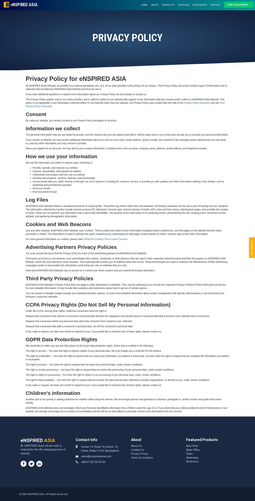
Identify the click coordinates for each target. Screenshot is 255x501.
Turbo (189, 453)
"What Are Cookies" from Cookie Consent (105, 239)
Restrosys (192, 461)
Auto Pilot (192, 446)
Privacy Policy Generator (197, 102)
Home (144, 5)
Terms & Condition (142, 457)
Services (183, 5)
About (155, 5)
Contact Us (137, 449)
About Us (136, 446)
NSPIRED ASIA (24, 4)
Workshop (192, 457)
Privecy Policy (139, 453)
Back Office (193, 449)
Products (168, 5)
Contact (215, 5)
